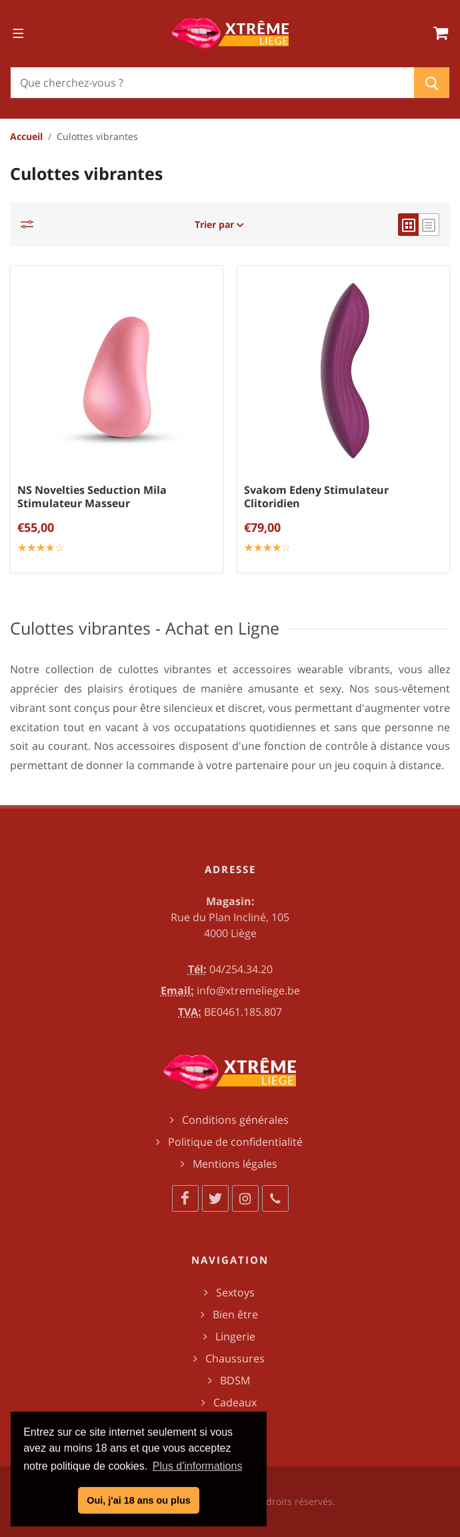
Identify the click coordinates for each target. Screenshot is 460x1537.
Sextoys (235, 1292)
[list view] (429, 224)
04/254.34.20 (241, 969)
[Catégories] (31, 224)
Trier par (219, 224)
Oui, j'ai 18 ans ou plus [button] (138, 1500)
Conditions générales (235, 1119)
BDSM (235, 1380)
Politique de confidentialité (235, 1141)
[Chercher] (212, 82)
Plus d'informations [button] (198, 1466)
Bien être (235, 1314)
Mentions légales (235, 1163)
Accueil (26, 136)
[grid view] (408, 224)
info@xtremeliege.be (248, 990)
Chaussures (235, 1358)
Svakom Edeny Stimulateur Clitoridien (316, 497)
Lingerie (235, 1336)
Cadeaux (235, 1402)
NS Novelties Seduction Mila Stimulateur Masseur (92, 497)
